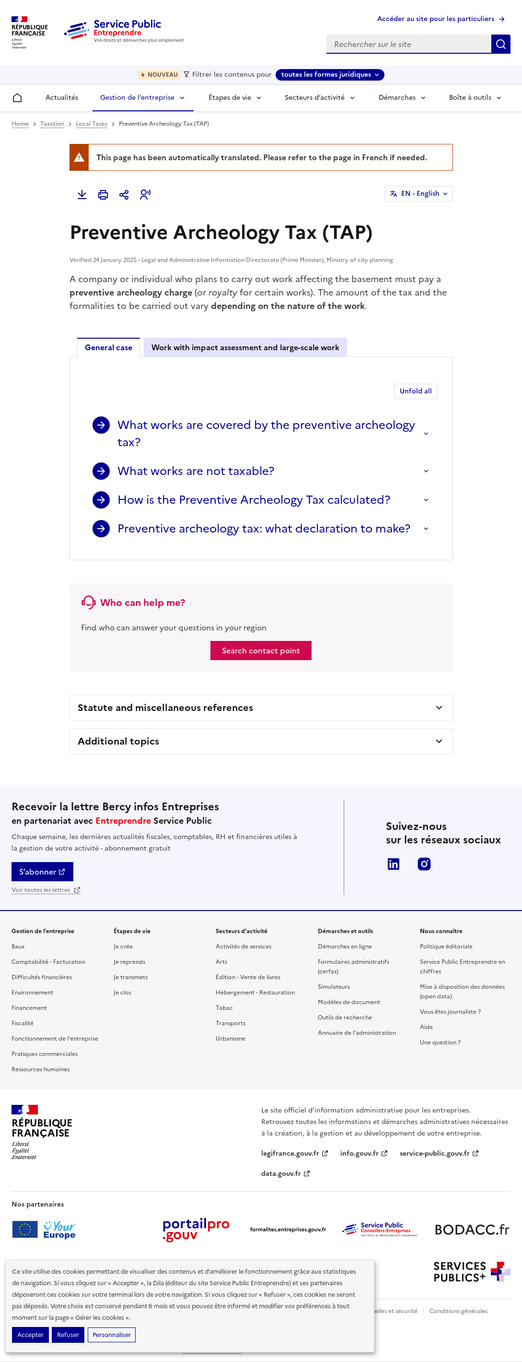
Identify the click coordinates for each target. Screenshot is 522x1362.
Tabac (224, 1008)
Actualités (62, 98)
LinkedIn (393, 864)
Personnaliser (112, 1334)
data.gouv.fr (286, 1174)
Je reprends (129, 962)
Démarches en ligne (345, 946)
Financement (29, 1008)
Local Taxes (91, 123)
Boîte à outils (470, 98)
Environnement (32, 992)
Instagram (424, 864)
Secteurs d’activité (315, 98)
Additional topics (118, 741)
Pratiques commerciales (45, 1054)
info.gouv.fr (364, 1154)
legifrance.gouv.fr (295, 1154)
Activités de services (243, 946)
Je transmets (131, 977)
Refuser (68, 1334)
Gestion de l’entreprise (137, 98)
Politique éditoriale (446, 946)
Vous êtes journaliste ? (450, 1011)
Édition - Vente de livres (248, 977)
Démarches (397, 98)
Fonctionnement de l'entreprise (55, 1038)
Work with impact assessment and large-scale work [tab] (245, 347)
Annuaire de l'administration (357, 1033)
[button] (145, 194)
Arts (221, 962)
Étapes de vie (230, 98)
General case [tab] (108, 347)
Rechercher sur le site (500, 44)
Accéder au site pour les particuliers (435, 19)
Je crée (123, 946)
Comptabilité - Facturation (48, 962)
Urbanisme (230, 1038)
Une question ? (440, 1042)
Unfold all (416, 391)
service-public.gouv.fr (439, 1154)
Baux (18, 946)
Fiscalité (23, 1023)
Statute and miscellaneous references (165, 707)
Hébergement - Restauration (255, 992)
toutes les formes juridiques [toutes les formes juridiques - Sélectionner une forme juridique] (326, 75)
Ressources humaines (41, 1069)
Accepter (30, 1334)
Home (20, 123)
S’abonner (42, 871)
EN (420, 194)
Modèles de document (349, 1002)
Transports (230, 1023)
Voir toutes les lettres (46, 890)
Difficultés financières (42, 977)
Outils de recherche (345, 1017)
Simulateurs (334, 987)
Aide (426, 1027)
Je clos (122, 992)
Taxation (52, 123)
